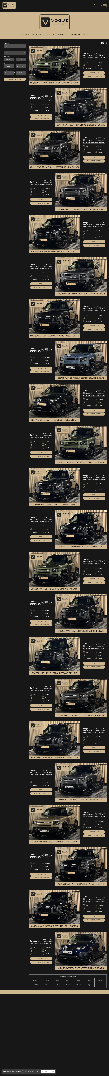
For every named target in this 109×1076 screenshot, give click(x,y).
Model (5, 50)
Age (4, 63)
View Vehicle (94, 73)
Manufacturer (7, 43)
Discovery (88, 393)
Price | (7, 56)
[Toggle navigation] (102, 5)
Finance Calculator (94, 76)
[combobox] (15, 46)
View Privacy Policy (31, 1071)
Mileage (5, 70)
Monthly (8, 56)
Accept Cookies (48, 1071)
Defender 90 (89, 308)
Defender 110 (89, 55)
